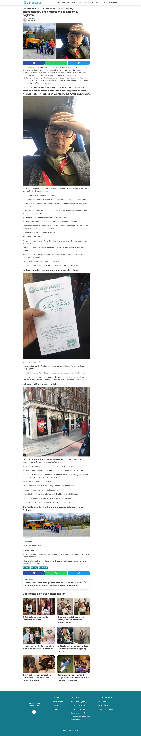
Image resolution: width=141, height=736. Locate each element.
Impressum (102, 701)
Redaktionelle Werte (78, 709)
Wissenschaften (63, 3)
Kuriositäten (77, 3)
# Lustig (34, 568)
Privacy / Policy (104, 705)
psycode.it (57, 709)
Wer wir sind (58, 701)
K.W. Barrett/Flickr (27, 537)
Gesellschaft (101, 3)
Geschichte (113, 3)
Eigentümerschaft (77, 713)
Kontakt (56, 705)
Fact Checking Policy (78, 701)
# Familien (43, 568)
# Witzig (26, 568)
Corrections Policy (77, 705)
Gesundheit (89, 3)
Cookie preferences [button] (105, 709)
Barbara (32, 19)
